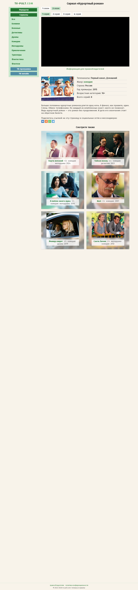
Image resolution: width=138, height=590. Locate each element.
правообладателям (57, 585)
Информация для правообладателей (85, 69)
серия (45, 14)
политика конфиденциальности (77, 585)
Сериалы (23, 15)
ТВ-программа (24, 69)
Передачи (24, 10)
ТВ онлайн (24, 73)
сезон (45, 8)
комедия (88, 82)
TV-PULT (23, 3)
